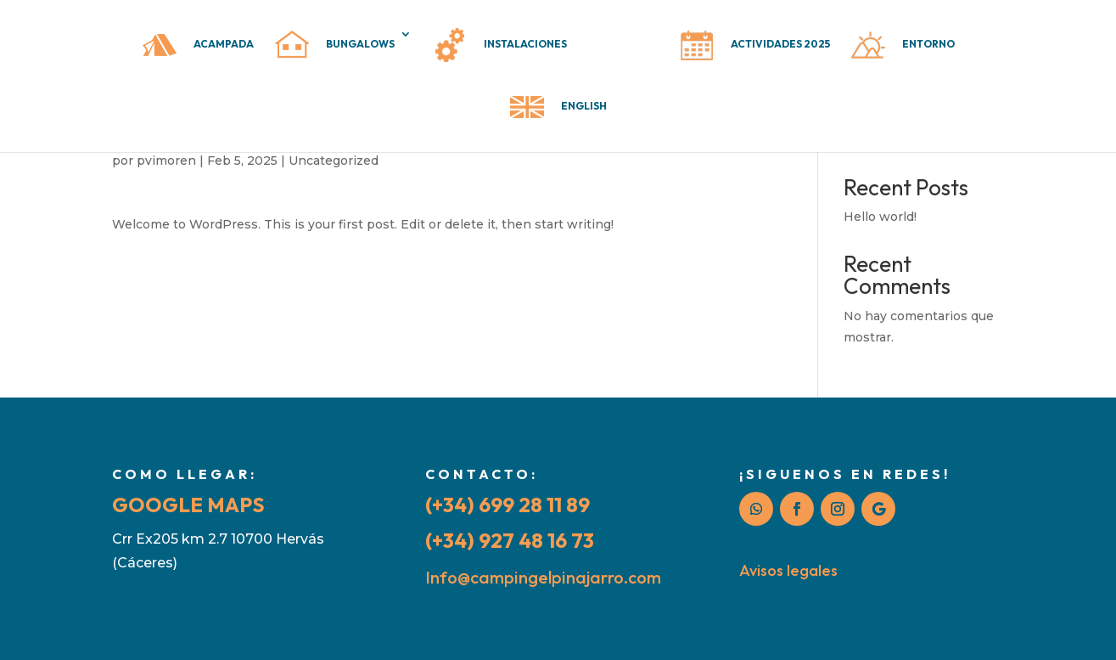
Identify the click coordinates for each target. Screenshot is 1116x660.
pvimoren (166, 160)
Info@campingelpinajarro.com (543, 577)
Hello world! (880, 216)
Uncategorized (334, 160)
